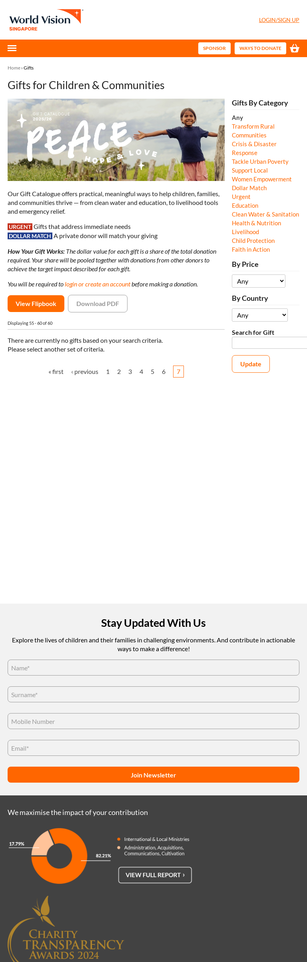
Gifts (29, 68)
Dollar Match (249, 187)
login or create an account (97, 284)
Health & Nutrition (256, 223)
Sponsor (214, 48)
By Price (245, 264)
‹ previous (84, 371)
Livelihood (245, 231)
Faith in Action (251, 249)
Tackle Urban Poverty (260, 161)
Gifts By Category (260, 103)
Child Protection (253, 240)
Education (245, 205)
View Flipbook (36, 303)
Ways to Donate (260, 48)
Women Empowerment (262, 179)
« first (56, 371)
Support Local (250, 170)
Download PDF (97, 303)
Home (14, 68)
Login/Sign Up (279, 19)
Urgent (241, 196)
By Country (250, 298)
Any (237, 117)
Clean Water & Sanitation (265, 214)
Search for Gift (253, 332)
